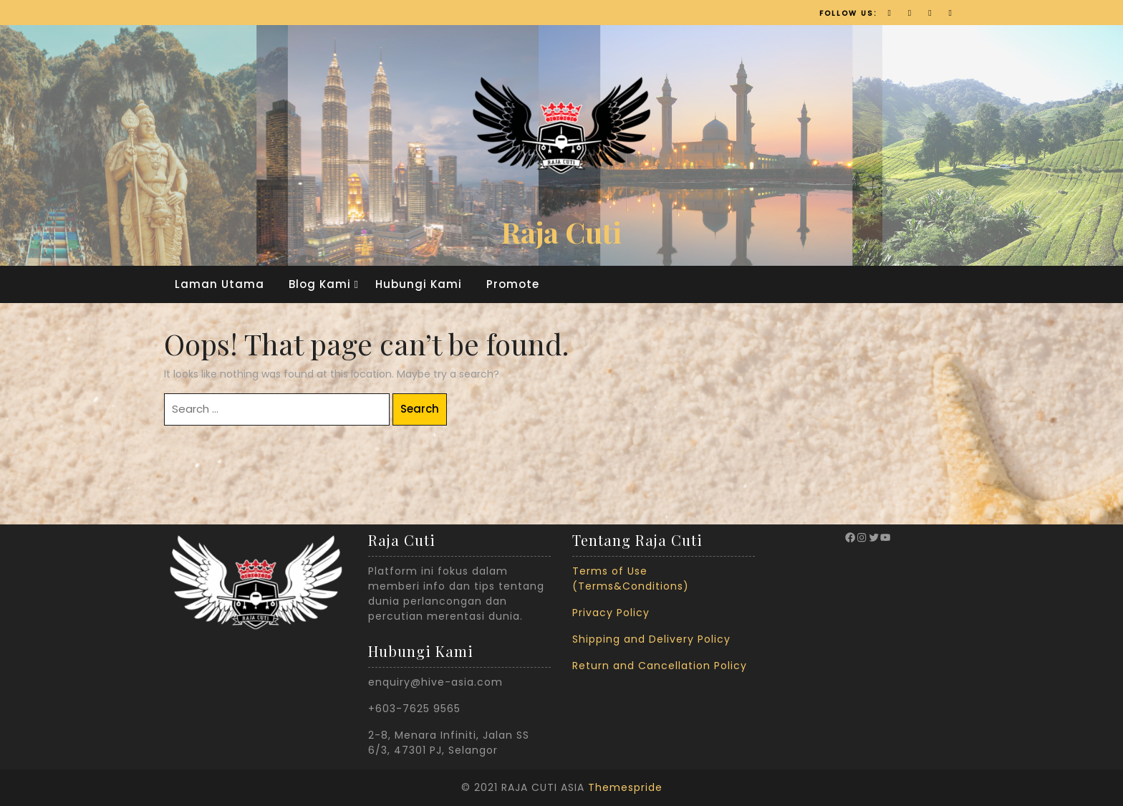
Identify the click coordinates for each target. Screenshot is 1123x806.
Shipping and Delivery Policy (651, 639)
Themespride (625, 787)
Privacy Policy (611, 612)
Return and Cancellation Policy (659, 665)
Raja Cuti (561, 232)
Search (419, 408)
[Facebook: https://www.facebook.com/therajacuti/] (850, 537)
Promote (512, 284)
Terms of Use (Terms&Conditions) (630, 578)
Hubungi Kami (418, 284)
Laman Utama (219, 284)
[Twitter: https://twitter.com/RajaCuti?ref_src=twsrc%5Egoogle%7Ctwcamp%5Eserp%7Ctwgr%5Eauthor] (873, 537)
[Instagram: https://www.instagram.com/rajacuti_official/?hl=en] (861, 537)
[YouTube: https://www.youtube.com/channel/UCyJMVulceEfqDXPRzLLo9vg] (885, 537)
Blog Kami (320, 284)
